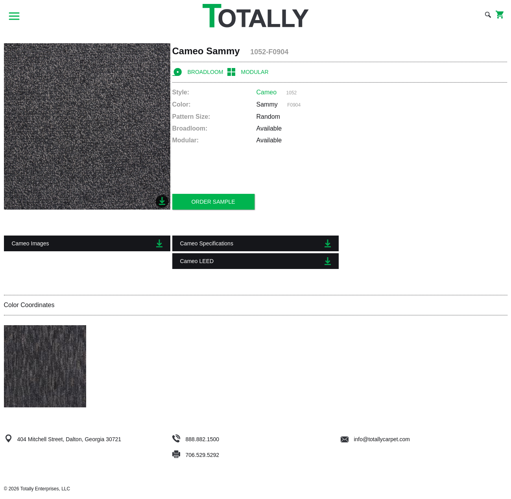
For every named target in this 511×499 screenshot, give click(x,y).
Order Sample (213, 202)
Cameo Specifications (255, 243)
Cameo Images (87, 243)
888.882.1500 (202, 439)
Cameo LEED (255, 261)
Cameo (266, 92)
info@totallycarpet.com (375, 439)
